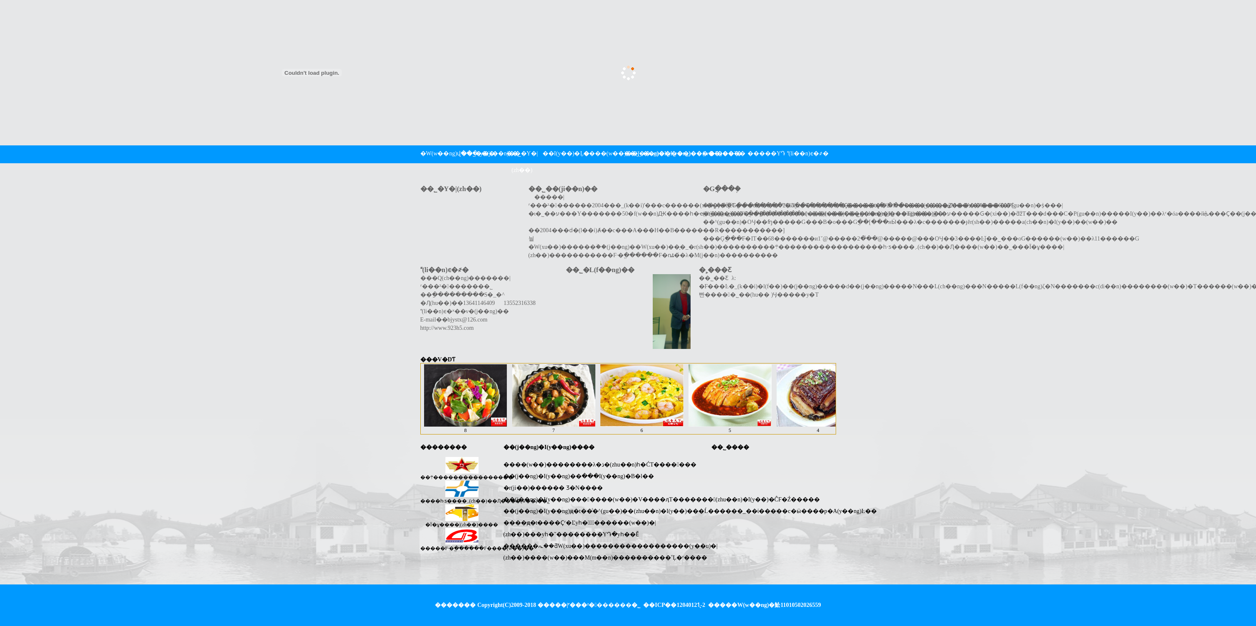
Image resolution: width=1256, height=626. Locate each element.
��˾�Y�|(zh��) (522, 161)
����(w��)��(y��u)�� (603, 153)
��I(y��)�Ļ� (563, 153)
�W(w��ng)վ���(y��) (440, 153)
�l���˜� (725, 153)
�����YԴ (766, 153)
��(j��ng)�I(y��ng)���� (644, 153)
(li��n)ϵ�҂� (807, 153)
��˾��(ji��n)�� (481, 153)
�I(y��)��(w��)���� (685, 153)
